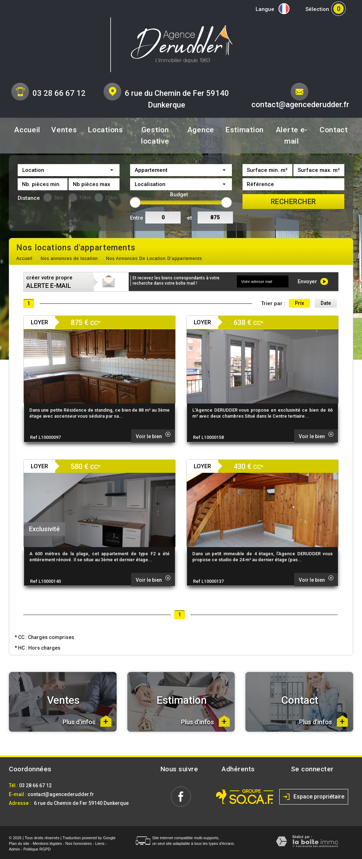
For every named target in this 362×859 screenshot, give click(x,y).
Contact (334, 130)
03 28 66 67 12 (59, 93)
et (189, 218)
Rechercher (293, 201)
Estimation (244, 130)
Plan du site (19, 843)
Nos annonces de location (69, 258)
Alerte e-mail (292, 135)
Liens (99, 843)
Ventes (64, 130)
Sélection (317, 9)
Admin (14, 849)
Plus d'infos (87, 721)
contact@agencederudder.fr (300, 104)
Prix (299, 303)
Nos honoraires (78, 843)
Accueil (27, 130)
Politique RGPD (37, 849)
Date (326, 303)
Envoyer (313, 281)
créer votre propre (49, 281)
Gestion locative (155, 135)
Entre (136, 218)
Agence (200, 130)
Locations (105, 130)
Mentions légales (47, 843)
